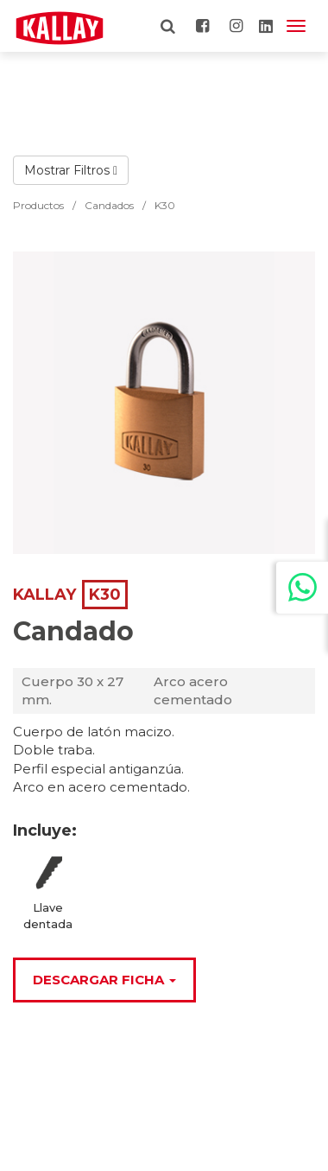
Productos (38, 205)
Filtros (95, 170)
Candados (109, 205)
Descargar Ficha (104, 979)
